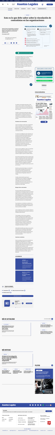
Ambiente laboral (6, 292)
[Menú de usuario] (42, 4)
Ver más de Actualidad (48, 319)
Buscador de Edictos (42, 8)
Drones (11, 0)
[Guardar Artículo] (6, 43)
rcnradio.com (50, 430)
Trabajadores (5, 290)
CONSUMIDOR (23, 8)
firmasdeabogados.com (33, 430)
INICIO (3, 417)
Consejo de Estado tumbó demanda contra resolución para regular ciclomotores (17, 372)
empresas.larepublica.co (22, 430)
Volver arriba (48, 405)
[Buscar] (8, 4)
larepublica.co (5, 430)
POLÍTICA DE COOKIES (21, 424)
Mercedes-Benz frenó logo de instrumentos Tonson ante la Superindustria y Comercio (42, 372)
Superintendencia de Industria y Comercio (27, 0)
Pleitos (37, 365)
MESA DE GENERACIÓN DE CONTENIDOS (31, 418)
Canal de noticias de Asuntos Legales (24, 53)
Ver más (44, 121)
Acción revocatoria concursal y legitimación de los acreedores (28, 372)
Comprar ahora (44, 77)
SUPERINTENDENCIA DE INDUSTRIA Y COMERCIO (31, 424)
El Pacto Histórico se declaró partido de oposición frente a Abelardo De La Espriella (46, 332)
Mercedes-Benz (17, 0)
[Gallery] (18, 303)
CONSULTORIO (16, 8)
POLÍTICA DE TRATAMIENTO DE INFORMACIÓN (32, 422)
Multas (7, 0)
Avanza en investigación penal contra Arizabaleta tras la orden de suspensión (46, 325)
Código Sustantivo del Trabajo (18, 290)
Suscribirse (49, 4)
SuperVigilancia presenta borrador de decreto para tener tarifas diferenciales (8, 328)
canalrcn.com (43, 430)
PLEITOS (29, 8)
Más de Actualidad (8, 319)
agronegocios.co (13, 430)
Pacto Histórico (38, 0)
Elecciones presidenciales (46, 0)
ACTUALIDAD (10, 8)
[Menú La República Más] (3, 4)
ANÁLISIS (33, 8)
